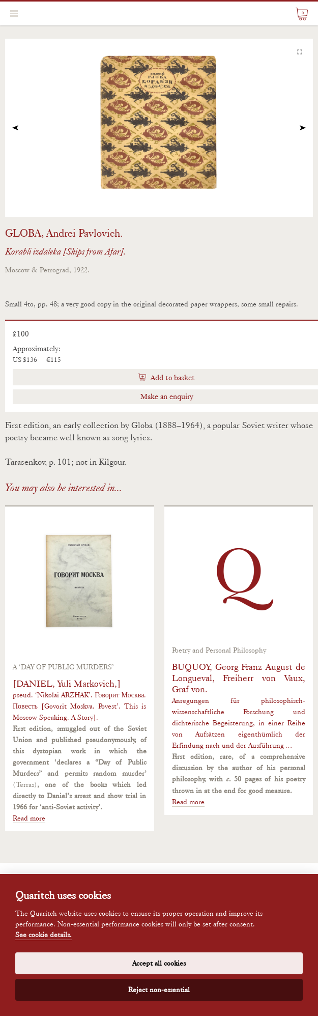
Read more (29, 818)
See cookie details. (43, 934)
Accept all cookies (159, 963)
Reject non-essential (159, 989)
